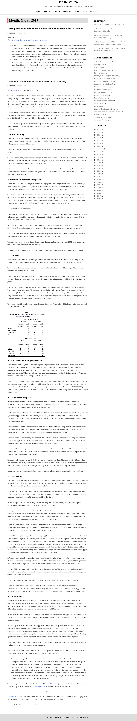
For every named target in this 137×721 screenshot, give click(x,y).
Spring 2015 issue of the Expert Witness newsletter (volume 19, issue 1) (45, 28)
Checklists (67, 11)
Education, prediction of (103, 84)
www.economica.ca (40, 687)
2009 (99, 163)
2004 (99, 176)
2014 (99, 151)
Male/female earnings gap (104, 101)
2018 (99, 138)
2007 (99, 168)
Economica (68, 2)
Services (57, 11)
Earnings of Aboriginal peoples (106, 76)
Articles (93, 11)
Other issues (99, 103)
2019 (99, 135)
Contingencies (99, 64)
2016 (99, 143)
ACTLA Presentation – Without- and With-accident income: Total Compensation (110, 43)
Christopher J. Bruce (17, 90)
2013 (99, 154)
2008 (99, 165)
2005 (99, 174)
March (100, 149)
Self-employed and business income (107, 112)
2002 (99, 182)
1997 (99, 196)
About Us (46, 11)
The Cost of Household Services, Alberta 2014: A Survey (27, 40)
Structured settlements (103, 117)
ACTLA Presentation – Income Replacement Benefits (105, 30)
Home (38, 11)
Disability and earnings (103, 70)
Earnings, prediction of (103, 78)
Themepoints (83, 717)
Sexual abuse (99, 114)
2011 (99, 160)
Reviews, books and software (105, 109)
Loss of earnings (100, 98)
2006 (99, 171)
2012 (99, 157)
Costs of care (99, 67)
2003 (99, 179)
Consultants (81, 11)
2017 (99, 140)
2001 (99, 185)
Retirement (98, 106)
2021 (99, 132)
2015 (99, 146)
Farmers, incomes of (102, 89)
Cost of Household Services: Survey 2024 (109, 24)
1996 (99, 199)
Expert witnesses (100, 87)
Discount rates (99, 73)
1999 (99, 190)
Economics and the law (103, 81)
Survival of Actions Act (103, 120)
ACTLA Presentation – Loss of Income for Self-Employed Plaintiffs (109, 36)
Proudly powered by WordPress (58, 717)
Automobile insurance (102, 62)
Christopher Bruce (14, 696)
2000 (99, 188)
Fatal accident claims (102, 92)
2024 (99, 129)
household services (51, 684)
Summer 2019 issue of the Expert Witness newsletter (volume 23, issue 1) (109, 49)
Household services (101, 95)
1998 (99, 193)
